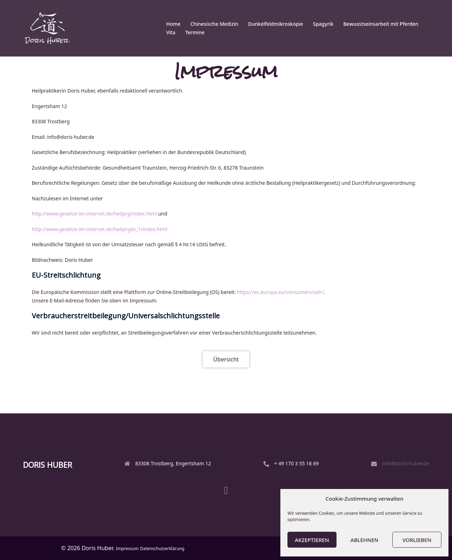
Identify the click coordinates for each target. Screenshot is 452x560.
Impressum (127, 549)
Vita (171, 32)
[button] (226, 359)
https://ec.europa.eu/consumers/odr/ (280, 292)
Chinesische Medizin (214, 23)
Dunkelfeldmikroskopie (275, 23)
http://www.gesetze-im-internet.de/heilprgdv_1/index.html (99, 229)
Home (173, 23)
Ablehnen (365, 539)
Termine (194, 32)
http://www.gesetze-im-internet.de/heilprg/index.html (94, 213)
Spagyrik (323, 23)
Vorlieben (417, 539)
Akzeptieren (312, 539)
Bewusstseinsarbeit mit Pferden (380, 23)
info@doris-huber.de (405, 463)
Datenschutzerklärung (162, 549)
